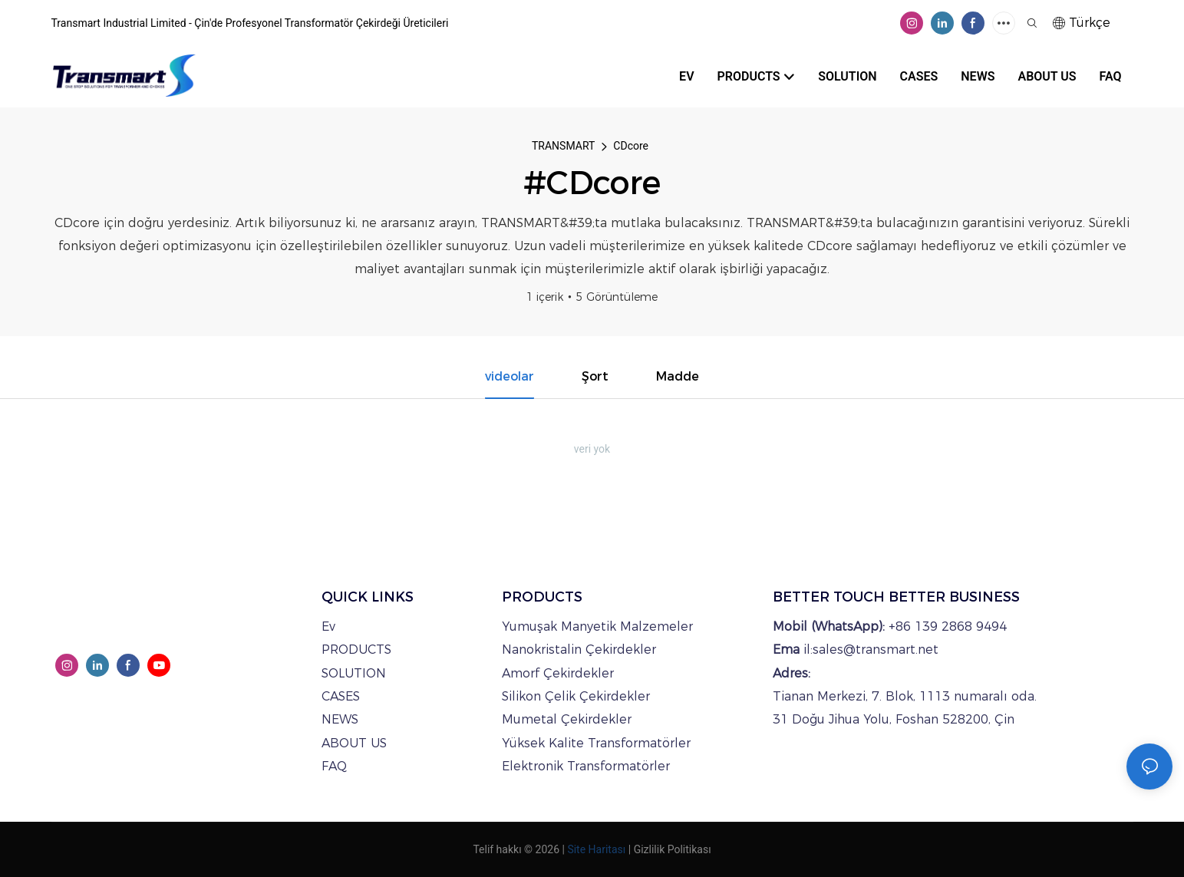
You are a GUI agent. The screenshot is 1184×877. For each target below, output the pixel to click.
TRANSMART (563, 146)
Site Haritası (596, 849)
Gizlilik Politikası (672, 849)
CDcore (630, 146)
